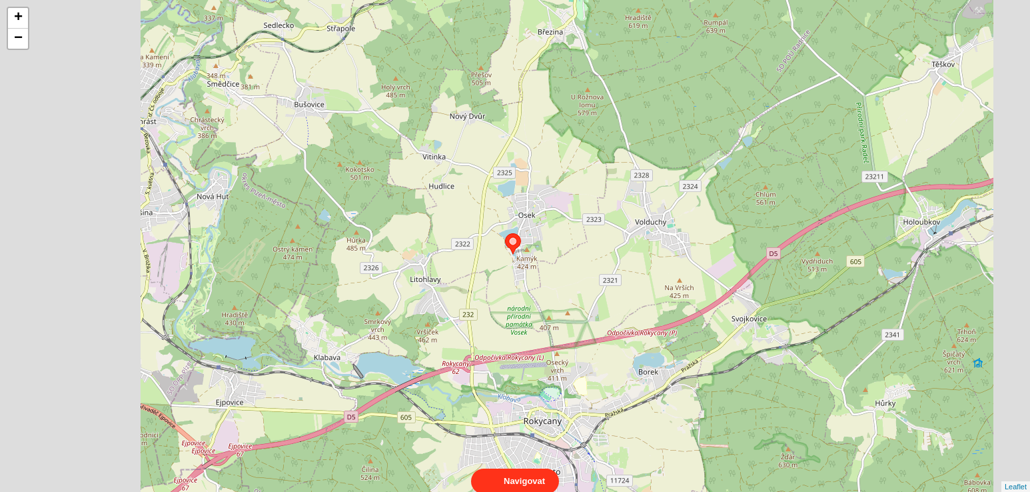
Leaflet (1016, 475)
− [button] (18, 39)
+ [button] (18, 18)
